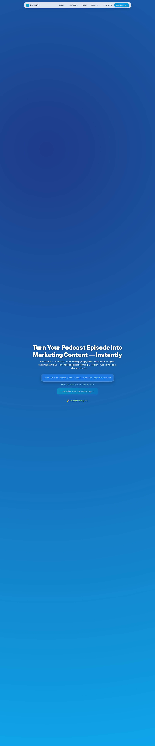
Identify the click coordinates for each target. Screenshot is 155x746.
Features (62, 5)
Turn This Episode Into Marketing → (77, 391)
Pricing (84, 5)
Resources (95, 5)
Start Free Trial (121, 5)
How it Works (74, 5)
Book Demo (108, 5)
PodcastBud (33, 5)
